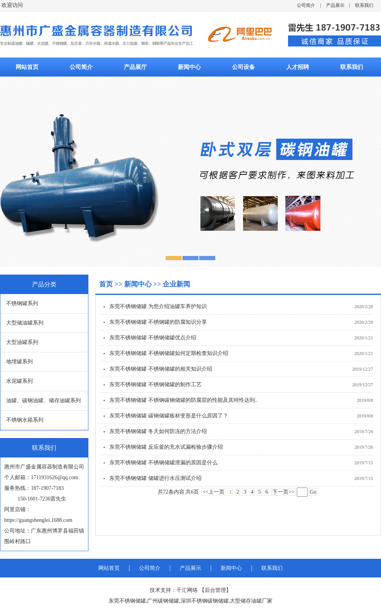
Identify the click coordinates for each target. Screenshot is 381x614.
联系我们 (364, 5)
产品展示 (335, 5)
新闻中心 (189, 67)
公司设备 (243, 67)
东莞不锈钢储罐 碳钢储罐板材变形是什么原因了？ (168, 416)
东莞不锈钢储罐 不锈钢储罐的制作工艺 (155, 384)
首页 (107, 284)
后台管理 (215, 590)
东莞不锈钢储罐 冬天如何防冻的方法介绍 (158, 431)
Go (313, 492)
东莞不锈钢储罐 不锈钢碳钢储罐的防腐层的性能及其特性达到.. (183, 400)
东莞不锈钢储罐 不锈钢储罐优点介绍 (152, 338)
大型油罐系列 (22, 342)
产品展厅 (135, 67)
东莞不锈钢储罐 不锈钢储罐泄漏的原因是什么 (163, 462)
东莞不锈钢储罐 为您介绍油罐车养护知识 (158, 306)
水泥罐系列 (19, 381)
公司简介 (306, 5)
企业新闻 (176, 284)
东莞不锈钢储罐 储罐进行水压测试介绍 (155, 478)
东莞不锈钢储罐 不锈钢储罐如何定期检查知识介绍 (168, 353)
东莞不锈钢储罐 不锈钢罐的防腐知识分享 (158, 322)
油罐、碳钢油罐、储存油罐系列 (43, 400)
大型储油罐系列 (24, 323)
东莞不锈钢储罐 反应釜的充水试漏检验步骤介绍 (166, 447)
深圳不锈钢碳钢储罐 (205, 601)
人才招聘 (297, 67)
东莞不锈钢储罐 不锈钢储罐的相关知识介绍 (160, 369)
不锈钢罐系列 (22, 303)
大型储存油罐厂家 (251, 601)
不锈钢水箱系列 (24, 420)
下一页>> (283, 492)
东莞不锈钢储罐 (127, 601)
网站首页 (27, 67)
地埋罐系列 (19, 362)
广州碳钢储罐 (163, 601)
